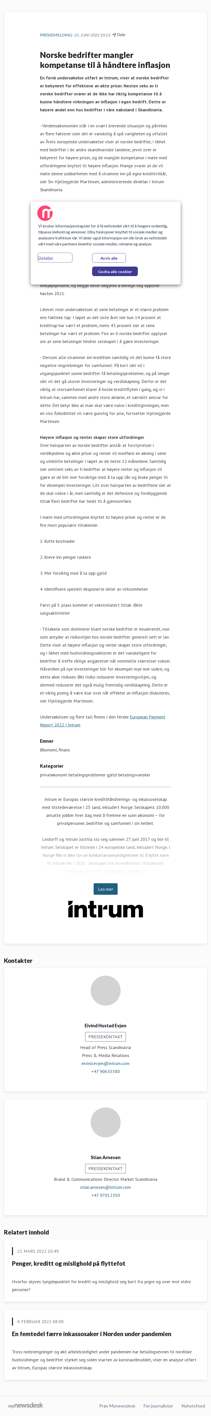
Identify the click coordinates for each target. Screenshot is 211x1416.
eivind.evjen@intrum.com (105, 1063)
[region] (106, 243)
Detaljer (45, 257)
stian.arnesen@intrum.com (105, 1187)
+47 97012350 (105, 1195)
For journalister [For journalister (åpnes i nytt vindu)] (158, 1406)
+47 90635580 (105, 1071)
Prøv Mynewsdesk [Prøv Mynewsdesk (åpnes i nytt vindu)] (117, 1406)
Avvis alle (109, 258)
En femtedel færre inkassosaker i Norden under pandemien (91, 1333)
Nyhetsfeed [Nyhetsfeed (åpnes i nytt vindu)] (193, 1406)
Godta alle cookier (115, 271)
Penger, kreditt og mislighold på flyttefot (68, 1263)
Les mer (105, 889)
